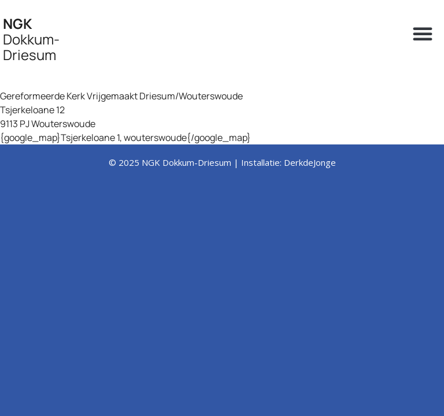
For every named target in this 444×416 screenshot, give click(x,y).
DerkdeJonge (310, 162)
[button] (422, 33)
